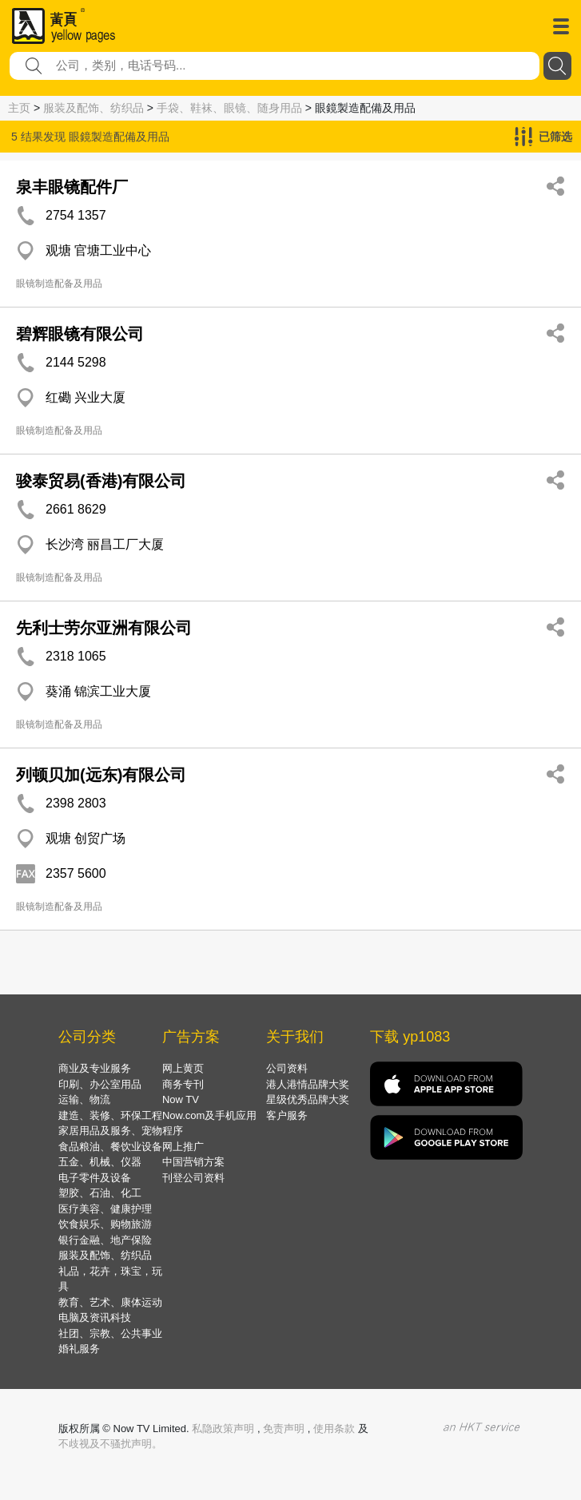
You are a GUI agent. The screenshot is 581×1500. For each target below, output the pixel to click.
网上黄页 (183, 1068)
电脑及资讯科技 (94, 1317)
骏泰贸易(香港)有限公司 (101, 481)
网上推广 (183, 1147)
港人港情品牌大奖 (307, 1084)
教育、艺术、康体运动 (110, 1302)
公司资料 (287, 1068)
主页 (19, 107)
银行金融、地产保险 (105, 1240)
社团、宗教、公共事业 (110, 1333)
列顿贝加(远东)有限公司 (101, 775)
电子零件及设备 (94, 1178)
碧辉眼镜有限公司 (80, 334)
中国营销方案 (193, 1162)
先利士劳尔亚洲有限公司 (104, 628)
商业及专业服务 (94, 1068)
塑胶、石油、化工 (99, 1193)
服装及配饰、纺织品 (93, 107)
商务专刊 (183, 1084)
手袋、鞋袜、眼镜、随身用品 (229, 107)
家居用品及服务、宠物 (110, 1131)
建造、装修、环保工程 (110, 1115)
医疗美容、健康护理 (105, 1209)
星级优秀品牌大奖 (307, 1099)
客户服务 (287, 1115)
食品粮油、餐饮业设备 (110, 1147)
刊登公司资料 (193, 1178)
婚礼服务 (79, 1349)
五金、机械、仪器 (99, 1162)
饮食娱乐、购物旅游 (105, 1224)
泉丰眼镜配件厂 (72, 187)
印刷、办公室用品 (99, 1084)
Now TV (180, 1099)
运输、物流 (84, 1099)
